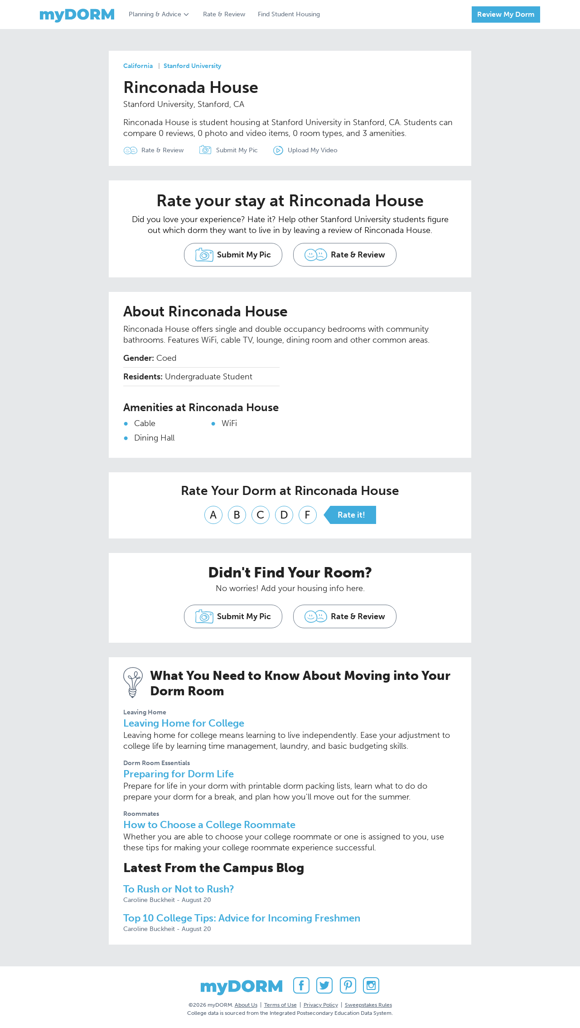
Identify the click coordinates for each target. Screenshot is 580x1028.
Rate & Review (224, 14)
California (138, 66)
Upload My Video (313, 150)
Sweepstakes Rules (368, 1005)
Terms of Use (280, 1005)
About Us (246, 1005)
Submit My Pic (237, 150)
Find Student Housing (289, 14)
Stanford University (192, 66)
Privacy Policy (321, 1005)
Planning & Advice (155, 14)
